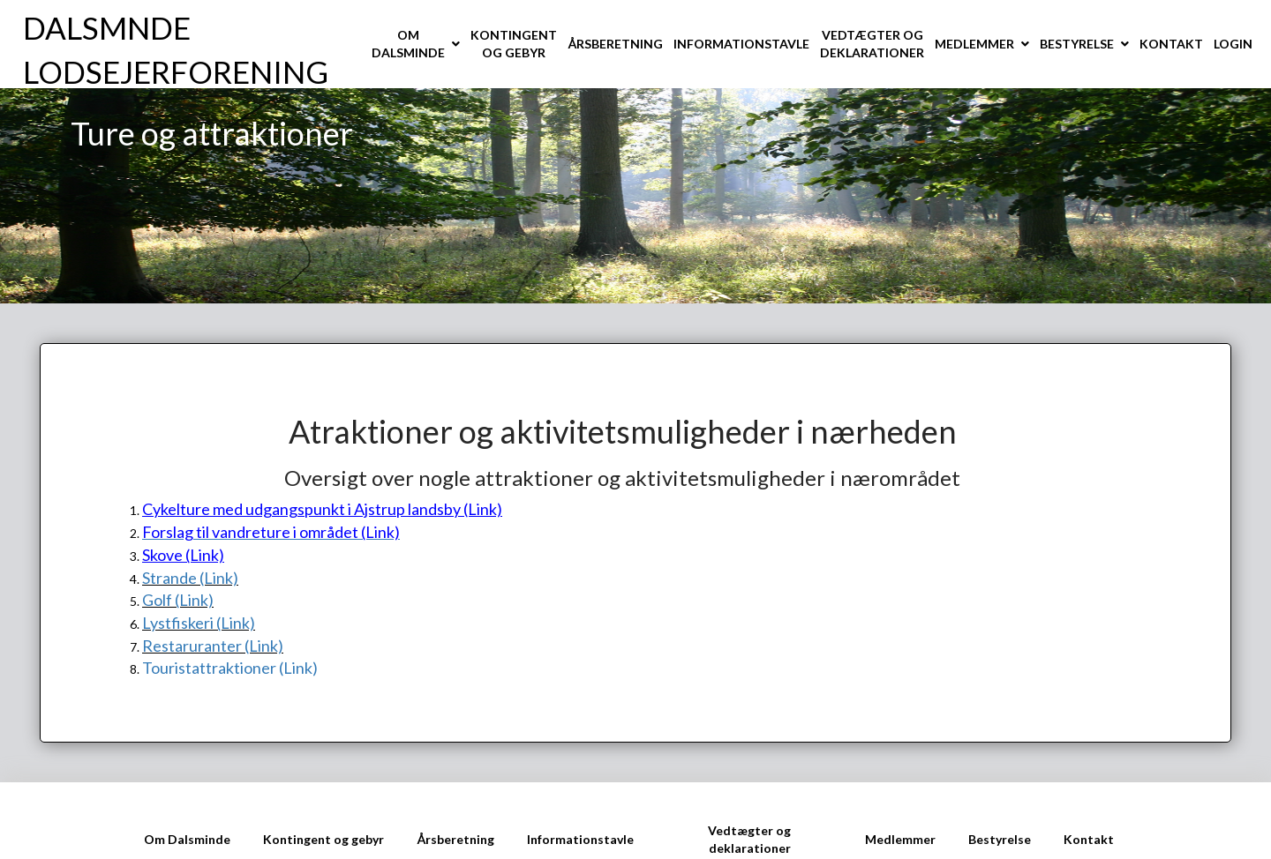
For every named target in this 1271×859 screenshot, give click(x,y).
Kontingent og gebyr (323, 839)
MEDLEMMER (974, 43)
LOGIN (1233, 43)
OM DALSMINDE (408, 43)
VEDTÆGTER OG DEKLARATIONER (872, 43)
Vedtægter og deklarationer (749, 839)
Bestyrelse (999, 839)
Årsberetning (455, 839)
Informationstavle (580, 839)
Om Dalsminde (187, 839)
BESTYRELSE (1077, 43)
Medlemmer (900, 839)
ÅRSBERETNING (615, 43)
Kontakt (1089, 839)
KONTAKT (1171, 43)
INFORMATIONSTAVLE (741, 43)
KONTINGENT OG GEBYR (513, 43)
